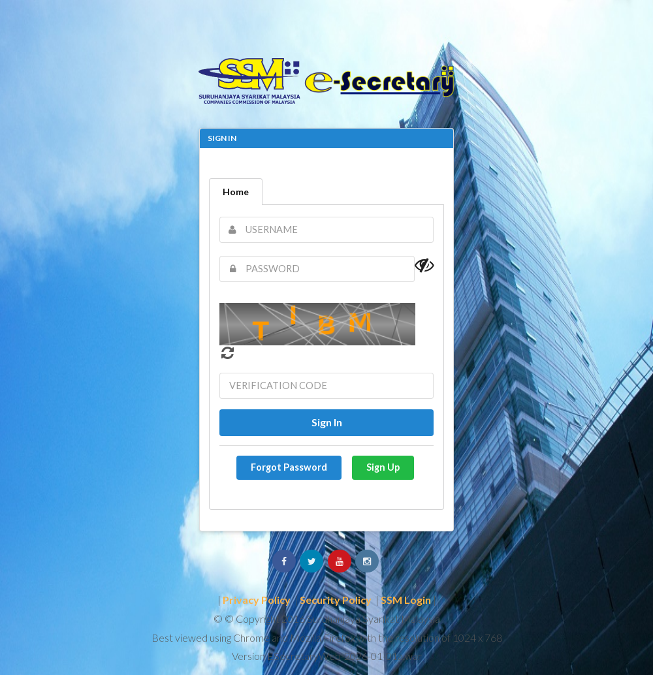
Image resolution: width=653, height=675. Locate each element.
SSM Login (406, 599)
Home (236, 191)
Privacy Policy (257, 599)
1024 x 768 (477, 637)
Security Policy (336, 599)
